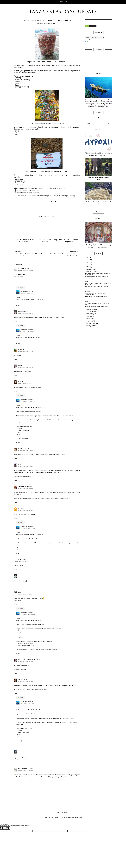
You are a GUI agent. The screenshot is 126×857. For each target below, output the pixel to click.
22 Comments (41, 202)
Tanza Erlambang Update (63, 11)
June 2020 (90, 316)
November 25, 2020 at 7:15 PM (25, 351)
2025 (88, 259)
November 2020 (91, 271)
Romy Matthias (23, 449)
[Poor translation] (7, 828)
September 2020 (92, 311)
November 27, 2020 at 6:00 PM (27, 401)
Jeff (19, 464)
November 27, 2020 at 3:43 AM (25, 661)
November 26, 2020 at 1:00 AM (25, 383)
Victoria (21, 508)
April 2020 (90, 320)
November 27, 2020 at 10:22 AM (25, 753)
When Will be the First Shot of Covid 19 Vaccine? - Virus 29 (28, 254)
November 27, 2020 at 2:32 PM (25, 771)
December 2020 (91, 269)
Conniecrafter (23, 311)
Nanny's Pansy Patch (25, 769)
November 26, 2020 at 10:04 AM (21, 561)
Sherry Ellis (22, 679)
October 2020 (91, 309)
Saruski (21, 381)
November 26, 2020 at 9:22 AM (25, 510)
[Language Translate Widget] (94, 37)
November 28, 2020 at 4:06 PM (27, 704)
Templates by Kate (76, 818)
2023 (88, 262)
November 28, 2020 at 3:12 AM (27, 528)
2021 (88, 266)
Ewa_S (20, 592)
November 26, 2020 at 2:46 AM (25, 450)
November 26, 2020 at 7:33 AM (25, 488)
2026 (88, 257)
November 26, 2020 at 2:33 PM (25, 577)
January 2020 (91, 325)
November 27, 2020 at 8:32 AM (25, 681)
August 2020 (91, 313)
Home (56, 2)
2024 (88, 261)
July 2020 (90, 314)
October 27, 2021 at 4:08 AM (27, 293)
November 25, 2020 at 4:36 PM (25, 271)
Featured (44, 206)
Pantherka (22, 751)
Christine (21, 350)
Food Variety (52, 206)
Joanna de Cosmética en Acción (29, 659)
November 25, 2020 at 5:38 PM (25, 313)
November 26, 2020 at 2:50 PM (25, 594)
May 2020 (89, 318)
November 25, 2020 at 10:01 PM (25, 367)
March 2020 (90, 321)
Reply (15, 283)
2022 (88, 264)
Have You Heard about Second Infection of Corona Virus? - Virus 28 (64, 254)
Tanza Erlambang (26, 291)
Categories (64, 1)
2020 (88, 267)
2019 (88, 326)
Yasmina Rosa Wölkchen (26, 486)
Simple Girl (22, 575)
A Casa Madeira (23, 269)
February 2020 (91, 323)
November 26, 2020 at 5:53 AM (25, 466)
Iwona (20, 365)
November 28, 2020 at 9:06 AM (27, 614)
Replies (20, 287)
